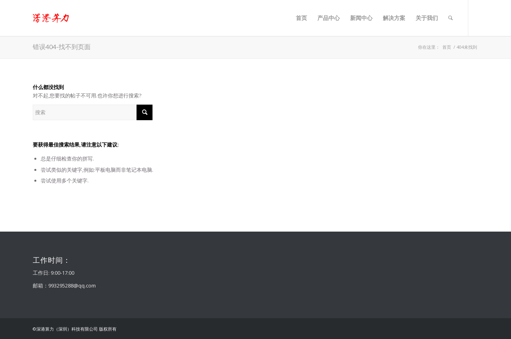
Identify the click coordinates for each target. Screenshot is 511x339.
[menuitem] (301, 18)
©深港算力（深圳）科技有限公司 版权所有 (75, 329)
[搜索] (450, 18)
